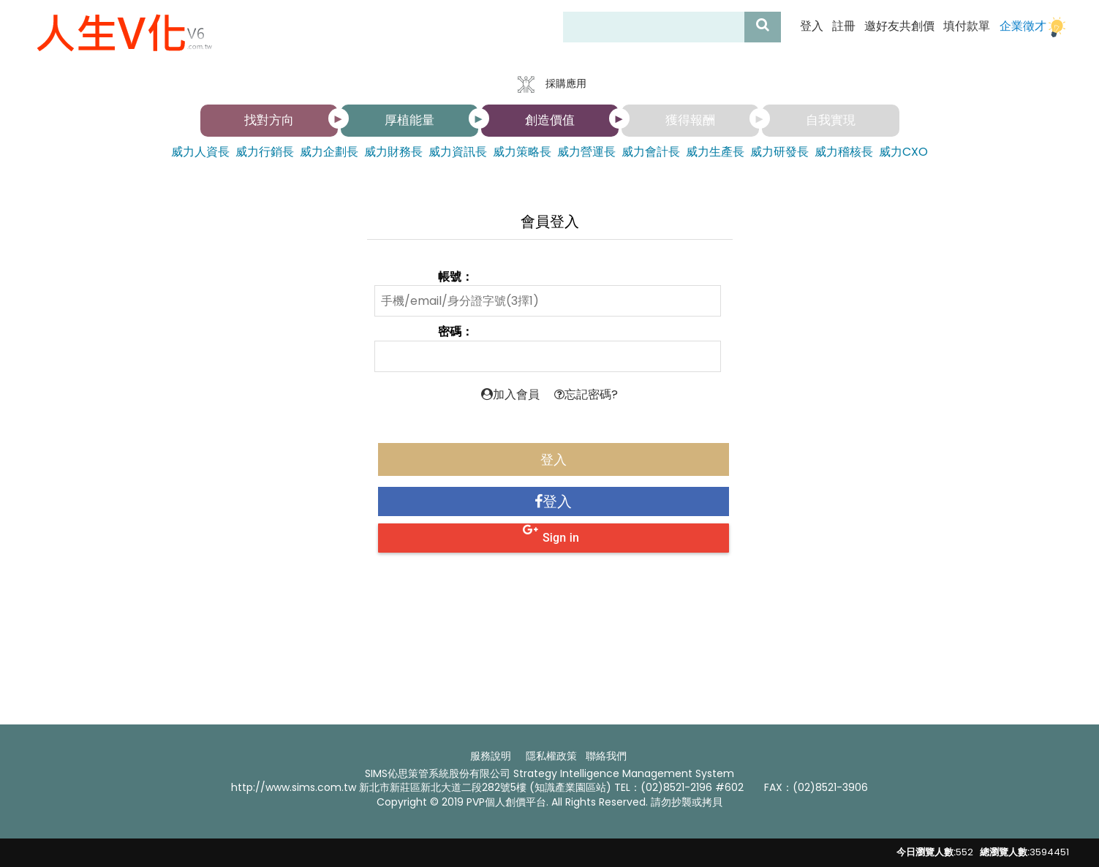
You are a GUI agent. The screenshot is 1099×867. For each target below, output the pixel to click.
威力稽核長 (844, 152)
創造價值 (550, 120)
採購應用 (549, 84)
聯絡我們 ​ (608, 756)
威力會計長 (651, 152)
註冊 (844, 26)
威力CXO (903, 152)
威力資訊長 (457, 152)
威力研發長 (779, 152)
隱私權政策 (551, 756)
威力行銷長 (264, 152)
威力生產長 (715, 152)
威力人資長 (200, 152)
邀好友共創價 (899, 26)
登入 (811, 26)
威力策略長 (522, 152)
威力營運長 (586, 152)
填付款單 (966, 26)
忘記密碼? (586, 394)
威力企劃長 (329, 152)
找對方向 (269, 120)
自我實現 (831, 120)
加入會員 (510, 394)
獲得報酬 (690, 120)
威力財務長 (393, 152)
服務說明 (490, 756)
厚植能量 (409, 120)
